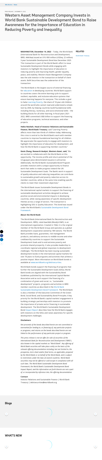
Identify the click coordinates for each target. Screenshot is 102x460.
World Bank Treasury (82, 56)
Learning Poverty (35, 102)
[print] (1, 227)
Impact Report (32, 310)
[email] (1, 223)
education (28, 90)
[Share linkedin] (1, 239)
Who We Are (8, 5)
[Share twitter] (1, 231)
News (15, 5)
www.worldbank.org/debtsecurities (46, 262)
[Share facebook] (1, 235)
